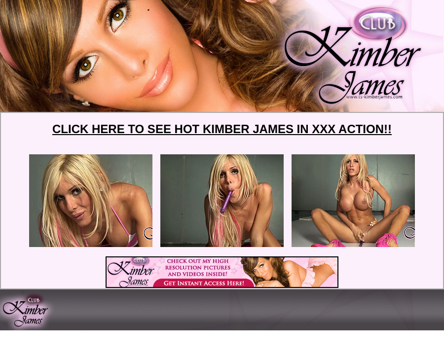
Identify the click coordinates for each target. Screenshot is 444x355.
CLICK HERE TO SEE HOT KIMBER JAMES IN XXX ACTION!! (222, 129)
